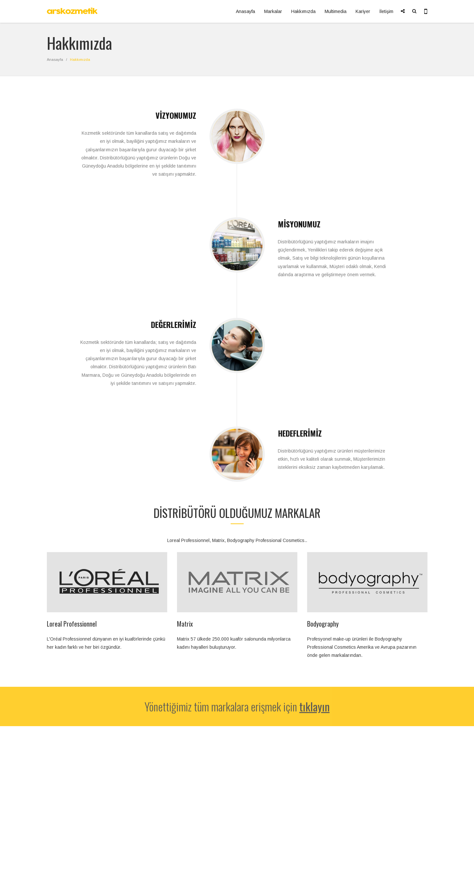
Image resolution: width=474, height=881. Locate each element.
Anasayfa (245, 11)
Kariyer (363, 11)
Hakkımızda (303, 11)
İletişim (386, 11)
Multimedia (335, 11)
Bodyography (323, 624)
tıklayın (314, 708)
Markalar (273, 11)
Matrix (185, 624)
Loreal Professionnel (72, 624)
